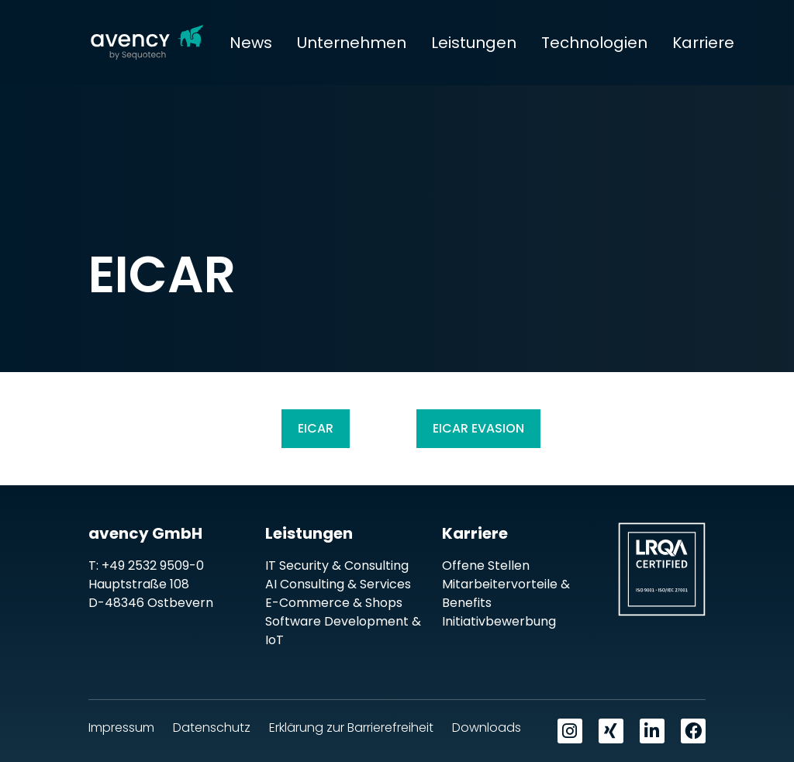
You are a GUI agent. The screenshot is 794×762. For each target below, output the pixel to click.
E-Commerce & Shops (333, 603)
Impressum (121, 727)
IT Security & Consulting (337, 565)
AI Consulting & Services (338, 584)
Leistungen (473, 42)
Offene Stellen (486, 565)
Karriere (703, 42)
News (251, 42)
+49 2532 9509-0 (153, 565)
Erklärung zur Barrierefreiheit (351, 727)
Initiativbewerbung (499, 621)
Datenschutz (211, 727)
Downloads (486, 727)
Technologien (594, 42)
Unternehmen (351, 42)
